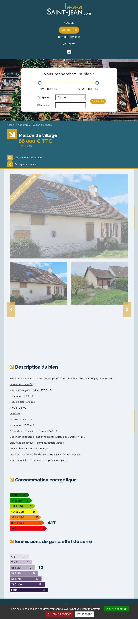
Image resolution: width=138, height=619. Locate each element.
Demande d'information (24, 158)
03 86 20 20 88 (21, 581)
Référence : (43, 105)
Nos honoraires (69, 37)
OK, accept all (116, 608)
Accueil (69, 23)
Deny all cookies (59, 614)
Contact (69, 44)
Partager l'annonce (21, 164)
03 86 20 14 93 (21, 577)
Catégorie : (44, 97)
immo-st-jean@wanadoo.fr (31, 584)
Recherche (98, 101)
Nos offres (69, 30)
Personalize (84, 614)
